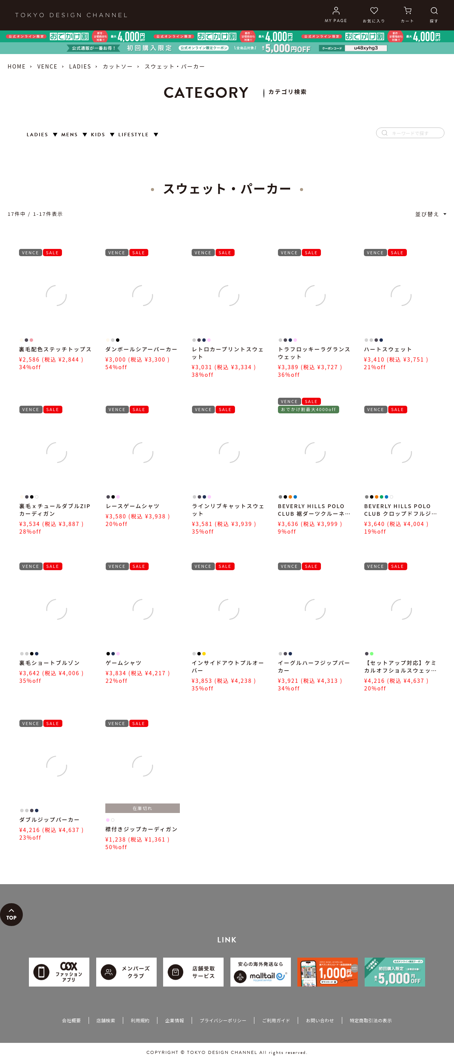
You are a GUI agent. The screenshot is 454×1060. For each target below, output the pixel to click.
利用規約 (140, 1020)
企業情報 (174, 1020)
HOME (17, 66)
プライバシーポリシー (223, 1020)
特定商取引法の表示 (371, 1020)
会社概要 (71, 1020)
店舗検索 (106, 1020)
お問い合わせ (320, 1020)
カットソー (118, 66)
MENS (69, 135)
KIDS (98, 135)
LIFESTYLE (133, 135)
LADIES (80, 66)
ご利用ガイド (276, 1020)
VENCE (47, 66)
